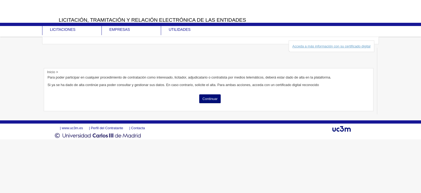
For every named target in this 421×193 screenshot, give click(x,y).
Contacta (138, 128)
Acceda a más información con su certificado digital (331, 46)
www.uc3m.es (72, 128)
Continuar (209, 99)
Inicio (51, 72)
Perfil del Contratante (107, 128)
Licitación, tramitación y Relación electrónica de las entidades (152, 20)
